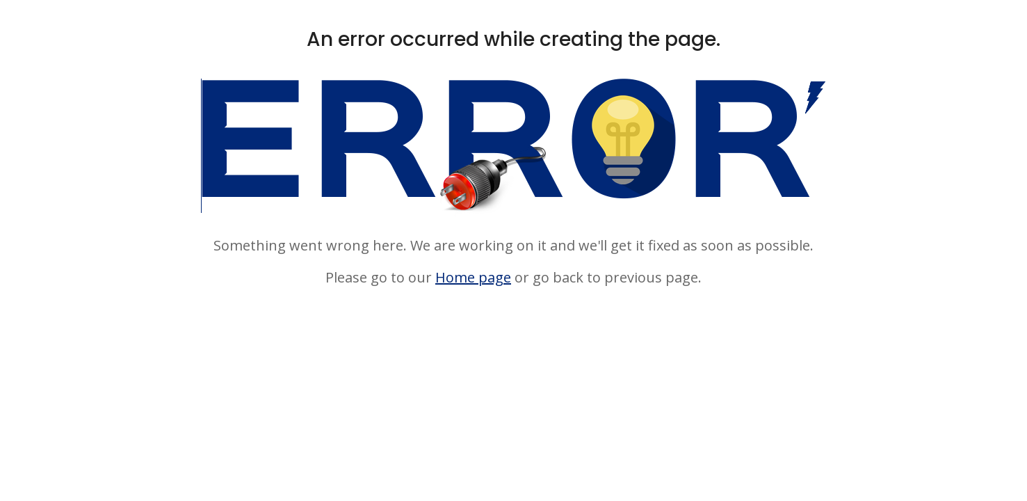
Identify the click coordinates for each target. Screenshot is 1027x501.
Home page (473, 277)
